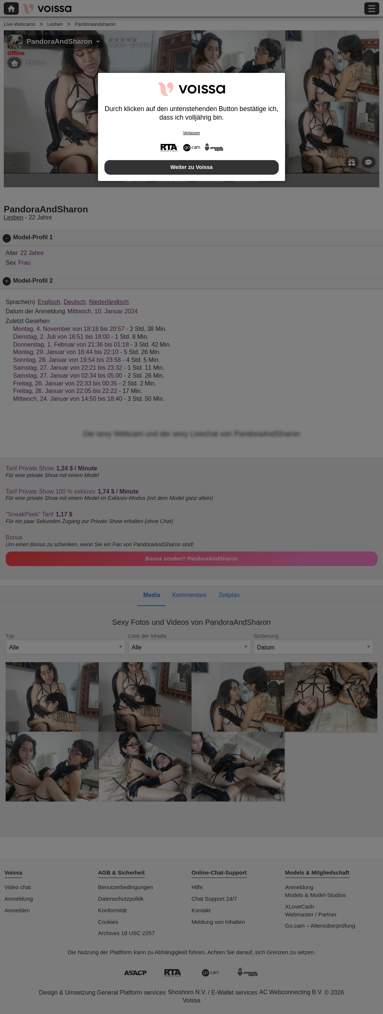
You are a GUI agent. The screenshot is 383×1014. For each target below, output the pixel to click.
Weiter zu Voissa (191, 167)
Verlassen (191, 133)
